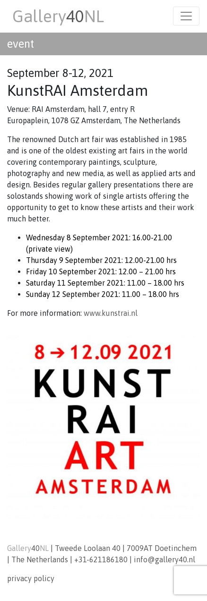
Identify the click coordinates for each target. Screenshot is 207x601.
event (20, 43)
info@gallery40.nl (164, 559)
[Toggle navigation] (186, 16)
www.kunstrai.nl (111, 313)
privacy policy (30, 578)
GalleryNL (58, 16)
